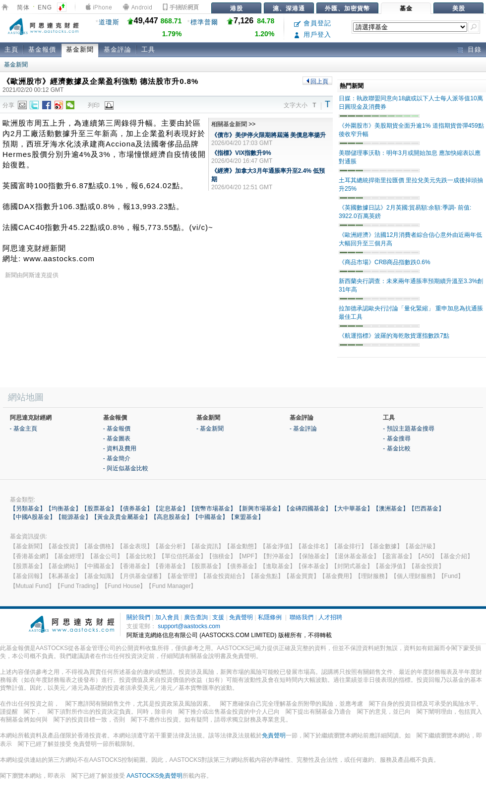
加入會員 (167, 617)
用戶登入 (312, 34)
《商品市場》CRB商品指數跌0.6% (384, 262)
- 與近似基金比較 (125, 468)
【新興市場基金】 (260, 508)
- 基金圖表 (116, 438)
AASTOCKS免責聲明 (154, 775)
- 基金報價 (116, 428)
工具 (148, 49)
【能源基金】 (73, 516)
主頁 (11, 49)
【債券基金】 (135, 508)
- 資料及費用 (119, 448)
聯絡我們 (301, 617)
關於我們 (138, 617)
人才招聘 (330, 617)
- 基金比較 (396, 448)
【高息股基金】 (171, 516)
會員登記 (312, 23)
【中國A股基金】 (33, 516)
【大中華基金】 (352, 508)
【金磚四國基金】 (307, 508)
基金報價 (42, 49)
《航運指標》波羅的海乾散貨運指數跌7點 (394, 335)
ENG (45, 7)
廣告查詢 (196, 617)
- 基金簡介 (116, 458)
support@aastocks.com (189, 626)
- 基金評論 (303, 428)
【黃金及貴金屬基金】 (121, 516)
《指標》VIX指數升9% (241, 152)
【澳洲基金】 (391, 508)
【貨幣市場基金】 (212, 508)
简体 (23, 7)
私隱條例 (270, 617)
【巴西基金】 (426, 508)
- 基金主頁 (23, 428)
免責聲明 (241, 617)
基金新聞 (80, 49)
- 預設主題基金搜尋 (408, 428)
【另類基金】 (28, 508)
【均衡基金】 (63, 508)
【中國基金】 (210, 516)
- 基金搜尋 (396, 438)
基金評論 (117, 49)
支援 (218, 617)
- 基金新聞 (210, 428)
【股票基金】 (99, 508)
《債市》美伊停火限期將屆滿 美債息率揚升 (268, 135)
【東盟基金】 (246, 516)
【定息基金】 (170, 508)
